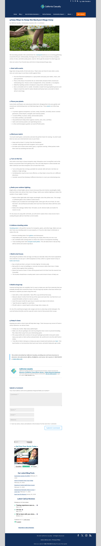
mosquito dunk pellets (34, 241)
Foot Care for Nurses (20, 494)
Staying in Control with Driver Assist (24, 485)
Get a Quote (80, 14)
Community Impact (58, 14)
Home (15, 14)
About (69, 14)
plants (49, 106)
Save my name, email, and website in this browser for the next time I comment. (34, 424)
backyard (39, 55)
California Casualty (16, 23)
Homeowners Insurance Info (29, 23)
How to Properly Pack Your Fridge (23, 480)
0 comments (41, 23)
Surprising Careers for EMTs (22, 476)
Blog (20, 14)
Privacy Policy (56, 540)
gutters (31, 235)
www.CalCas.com (46, 540)
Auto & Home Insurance (32, 14)
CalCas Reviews (46, 14)
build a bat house (14, 260)
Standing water (14, 228)
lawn (56, 341)
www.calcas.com (17, 359)
